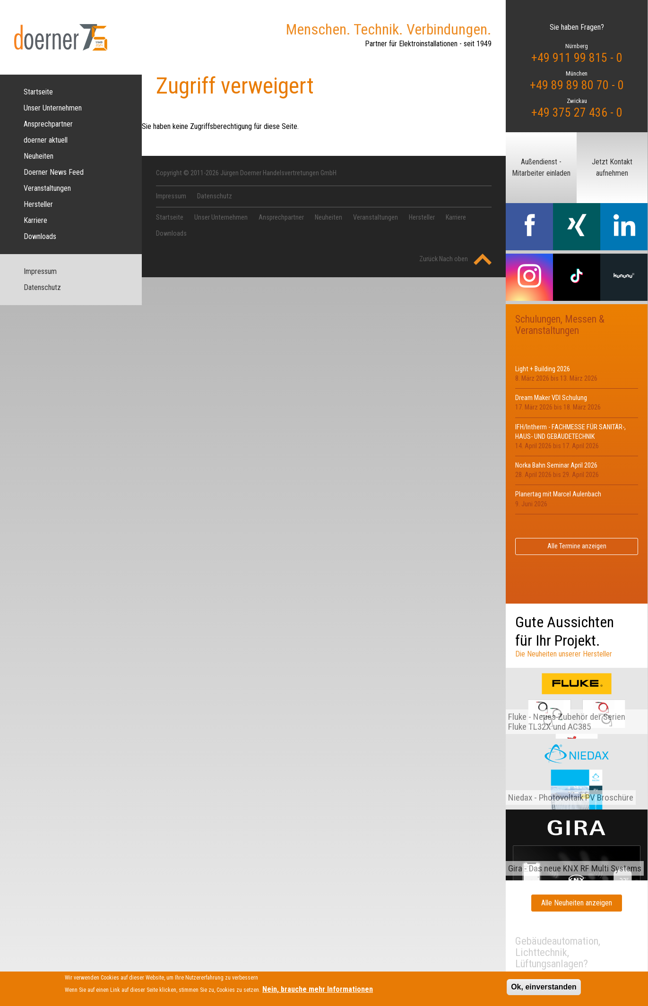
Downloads (40, 236)
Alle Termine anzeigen (576, 546)
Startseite (38, 91)
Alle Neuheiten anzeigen (576, 902)
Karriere (35, 220)
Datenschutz (42, 287)
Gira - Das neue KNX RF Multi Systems (574, 868)
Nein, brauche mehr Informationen (317, 992)
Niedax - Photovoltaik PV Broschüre (570, 797)
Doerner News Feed (54, 172)
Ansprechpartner (48, 123)
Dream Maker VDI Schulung (551, 398)
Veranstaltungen (47, 188)
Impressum (40, 271)
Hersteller (38, 204)
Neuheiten (38, 156)
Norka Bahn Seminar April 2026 (556, 465)
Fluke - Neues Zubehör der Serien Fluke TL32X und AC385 (566, 721)
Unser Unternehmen (53, 107)
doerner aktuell (46, 140)
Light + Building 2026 (542, 369)
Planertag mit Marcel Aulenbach (558, 494)
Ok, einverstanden (544, 989)
